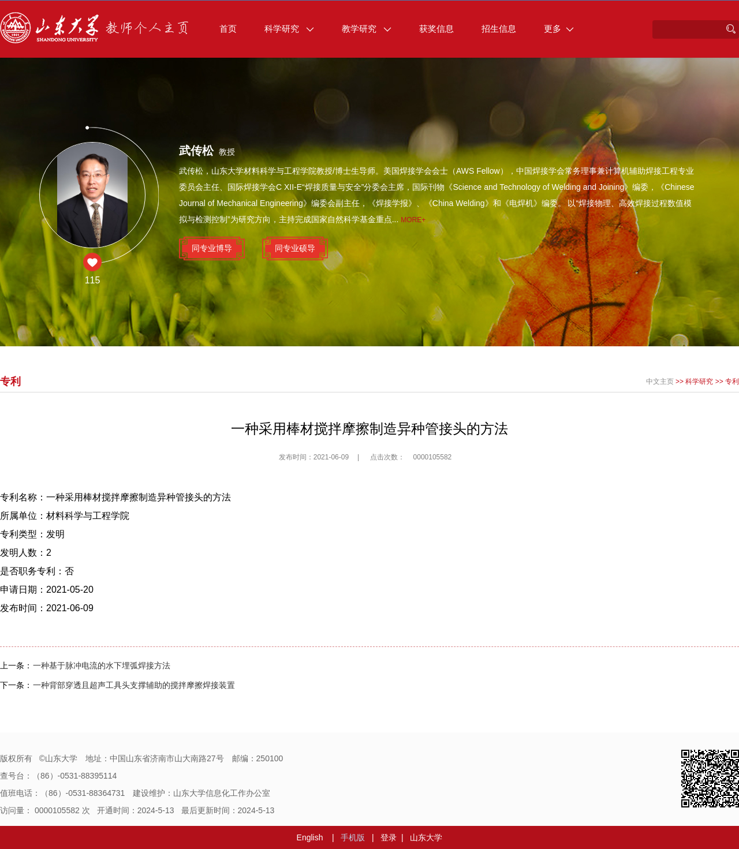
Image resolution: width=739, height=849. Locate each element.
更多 (559, 28)
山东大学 (426, 837)
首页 (228, 28)
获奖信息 (436, 28)
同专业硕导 (295, 248)
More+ (413, 220)
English (310, 837)
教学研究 (366, 28)
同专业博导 (212, 248)
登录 (388, 837)
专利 (732, 381)
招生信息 (499, 28)
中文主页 (660, 381)
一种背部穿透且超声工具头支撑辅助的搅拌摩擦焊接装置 (134, 685)
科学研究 (289, 28)
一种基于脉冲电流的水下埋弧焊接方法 (101, 665)
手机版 (353, 837)
